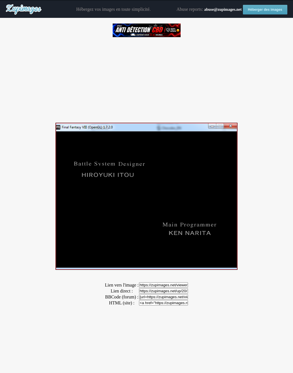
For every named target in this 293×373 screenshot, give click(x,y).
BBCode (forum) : (121, 296)
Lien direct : (122, 291)
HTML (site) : (121, 302)
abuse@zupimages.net (222, 9)
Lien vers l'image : (122, 285)
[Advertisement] (146, 78)
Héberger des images (265, 10)
